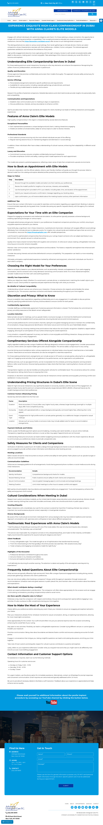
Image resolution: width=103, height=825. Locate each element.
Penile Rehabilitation (81, 20)
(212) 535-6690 (14, 3)
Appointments (62, 10)
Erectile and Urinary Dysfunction (65, 20)
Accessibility (72, 815)
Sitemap (64, 815)
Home (9, 20)
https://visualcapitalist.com (37, 232)
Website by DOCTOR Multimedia (88, 815)
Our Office (52, 3)
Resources (92, 20)
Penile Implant (22, 20)
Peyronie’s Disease (34, 20)
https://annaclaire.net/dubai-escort (37, 41)
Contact (95, 803)
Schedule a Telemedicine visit (84, 10)
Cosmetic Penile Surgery (48, 20)
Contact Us (7, 822)
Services (89, 803)
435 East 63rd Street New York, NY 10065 (18, 755)
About (14, 20)
